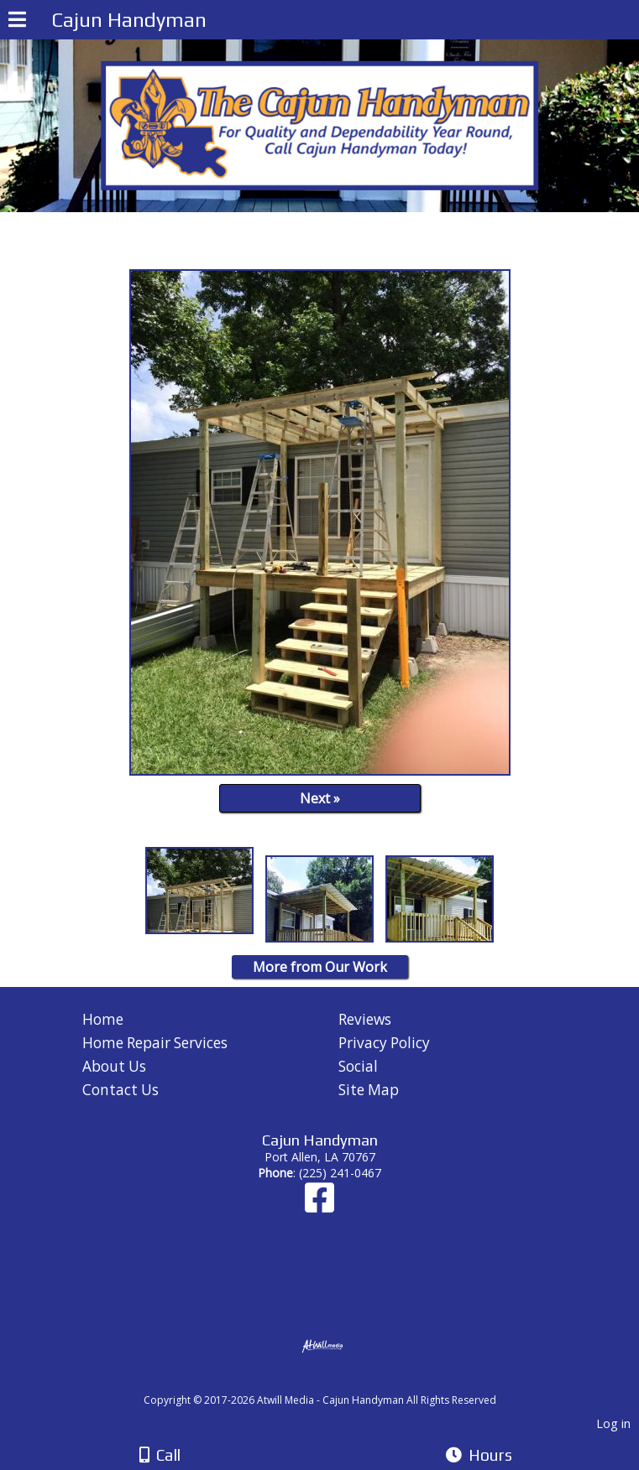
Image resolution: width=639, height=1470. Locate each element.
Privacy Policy (384, 1042)
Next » (320, 798)
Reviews (364, 1019)
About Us (114, 1066)
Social (358, 1066)
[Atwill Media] (334, 1381)
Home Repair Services (155, 1042)
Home (102, 1019)
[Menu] (17, 22)
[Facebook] (319, 1205)
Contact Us (120, 1089)
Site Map (368, 1089)
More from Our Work (320, 967)
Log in (613, 1423)
